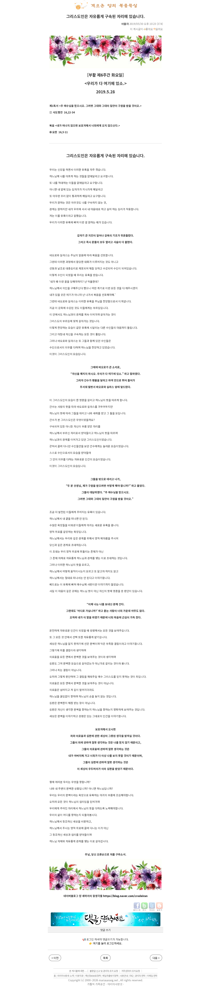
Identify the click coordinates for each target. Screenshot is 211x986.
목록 (105, 958)
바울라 (125, 24)
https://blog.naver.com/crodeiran (125, 896)
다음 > (156, 958)
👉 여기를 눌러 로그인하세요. (105, 943)
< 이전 (55, 958)
